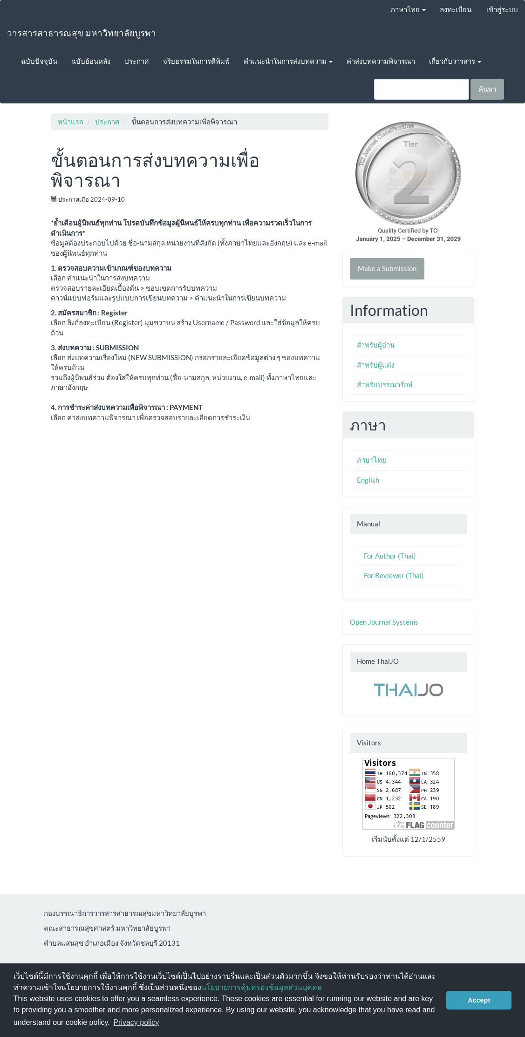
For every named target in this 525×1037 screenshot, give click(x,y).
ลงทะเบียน (455, 9)
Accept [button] (479, 1000)
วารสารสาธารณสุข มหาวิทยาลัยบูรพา (81, 32)
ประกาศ (136, 61)
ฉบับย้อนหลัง (90, 61)
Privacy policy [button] (136, 1022)
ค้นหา (487, 89)
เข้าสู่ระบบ (502, 9)
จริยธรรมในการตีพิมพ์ (196, 61)
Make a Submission (387, 268)
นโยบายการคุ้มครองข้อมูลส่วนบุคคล (261, 987)
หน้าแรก (70, 121)
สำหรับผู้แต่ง (376, 365)
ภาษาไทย (371, 460)
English (368, 480)
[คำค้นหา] (421, 89)
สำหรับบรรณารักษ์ (385, 384)
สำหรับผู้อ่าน (376, 345)
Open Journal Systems (384, 622)
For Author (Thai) (390, 556)
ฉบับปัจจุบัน (39, 61)
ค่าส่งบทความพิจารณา (381, 61)
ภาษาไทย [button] (408, 9)
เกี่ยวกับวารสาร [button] (455, 61)
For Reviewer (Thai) (394, 575)
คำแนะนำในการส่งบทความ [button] (288, 61)
